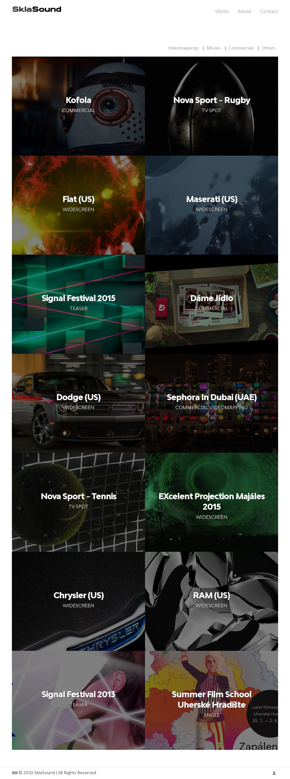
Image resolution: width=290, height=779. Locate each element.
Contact (269, 11)
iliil (15, 773)
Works (222, 11)
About (244, 11)
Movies (213, 48)
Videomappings (183, 48)
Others (268, 48)
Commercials (241, 48)
